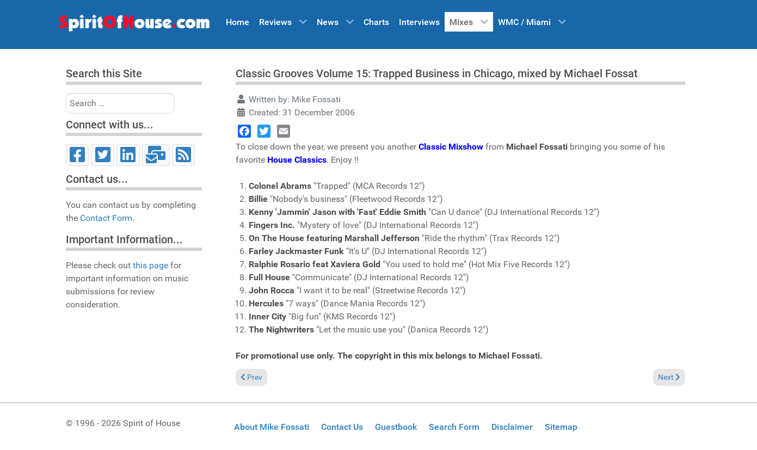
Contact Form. (107, 218)
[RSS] (183, 155)
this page (150, 265)
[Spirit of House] (134, 25)
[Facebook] (77, 155)
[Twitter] (102, 155)
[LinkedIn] (128, 155)
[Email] (156, 155)
